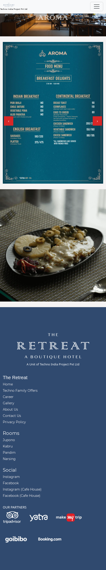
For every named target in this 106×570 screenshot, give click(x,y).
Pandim (9, 452)
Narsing (9, 459)
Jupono (9, 440)
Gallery (8, 403)
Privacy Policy (14, 422)
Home (8, 384)
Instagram (11, 477)
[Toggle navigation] (96, 6)
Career (8, 397)
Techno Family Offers (20, 390)
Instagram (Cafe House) (22, 489)
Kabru (8, 446)
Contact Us (12, 416)
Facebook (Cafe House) (21, 496)
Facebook (11, 483)
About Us (10, 409)
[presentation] (8, 121)
